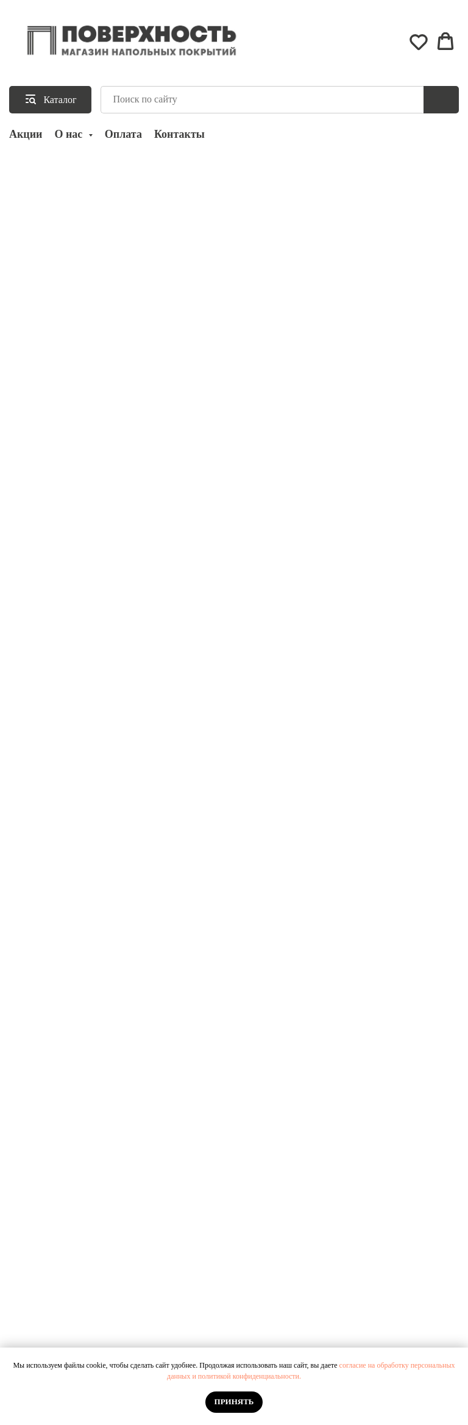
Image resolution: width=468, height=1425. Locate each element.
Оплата (123, 134)
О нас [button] (69, 134)
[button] (419, 41)
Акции (25, 134)
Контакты (179, 134)
